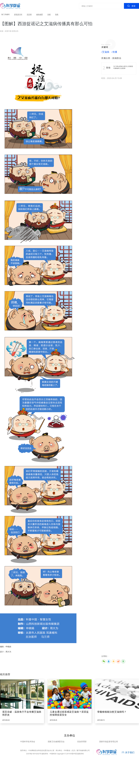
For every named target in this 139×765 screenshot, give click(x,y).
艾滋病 (105, 52)
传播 (114, 52)
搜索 (134, 6)
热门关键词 (5, 14)
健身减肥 (39, 14)
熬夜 (56, 14)
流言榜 (29, 14)
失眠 (49, 14)
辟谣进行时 (18, 14)
